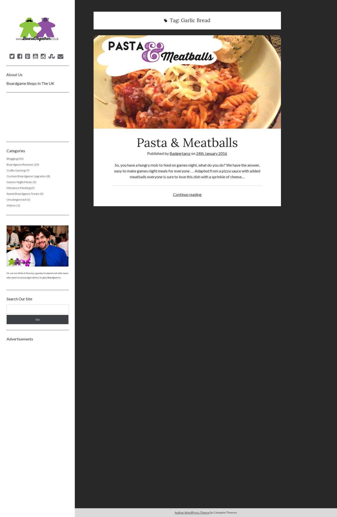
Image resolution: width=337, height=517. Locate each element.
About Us (14, 74)
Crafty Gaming (16, 170)
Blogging (12, 158)
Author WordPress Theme (192, 512)
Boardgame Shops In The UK (30, 83)
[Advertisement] (37, 418)
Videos (11, 205)
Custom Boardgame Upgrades (26, 176)
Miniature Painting (18, 188)
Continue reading (187, 194)
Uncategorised (16, 199)
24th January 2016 (211, 153)
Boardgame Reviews (20, 164)
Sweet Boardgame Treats (23, 194)
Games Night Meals (19, 182)
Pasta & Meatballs (187, 82)
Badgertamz (180, 153)
